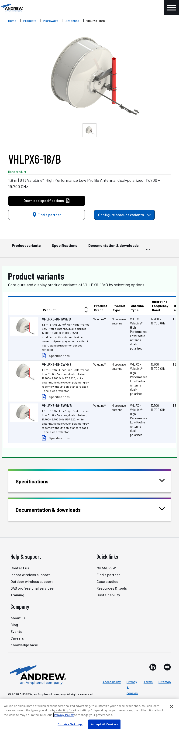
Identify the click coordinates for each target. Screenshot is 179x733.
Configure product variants (124, 214)
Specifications (64, 247)
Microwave (51, 21)
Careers (17, 638)
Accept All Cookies (104, 724)
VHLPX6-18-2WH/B (57, 364)
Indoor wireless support (30, 574)
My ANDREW (106, 568)
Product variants (26, 247)
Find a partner (46, 214)
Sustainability (108, 595)
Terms (148, 682)
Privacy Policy (64, 715)
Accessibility (112, 682)
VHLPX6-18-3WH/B (57, 405)
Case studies (107, 581)
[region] (89, 716)
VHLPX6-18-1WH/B (56, 319)
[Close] (171, 706)
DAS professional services (32, 588)
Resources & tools (111, 588)
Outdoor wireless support (31, 581)
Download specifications (47, 200)
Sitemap (164, 682)
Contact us (19, 568)
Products (29, 21)
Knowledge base (24, 645)
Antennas (72, 21)
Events (16, 631)
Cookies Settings (70, 724)
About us (17, 618)
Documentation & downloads (113, 247)
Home (12, 21)
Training (17, 595)
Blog (14, 624)
